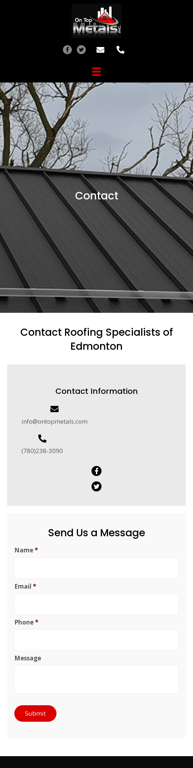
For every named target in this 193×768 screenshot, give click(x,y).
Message (27, 658)
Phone (26, 622)
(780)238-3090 (42, 451)
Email (25, 586)
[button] (67, 49)
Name (26, 550)
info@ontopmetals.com (54, 421)
